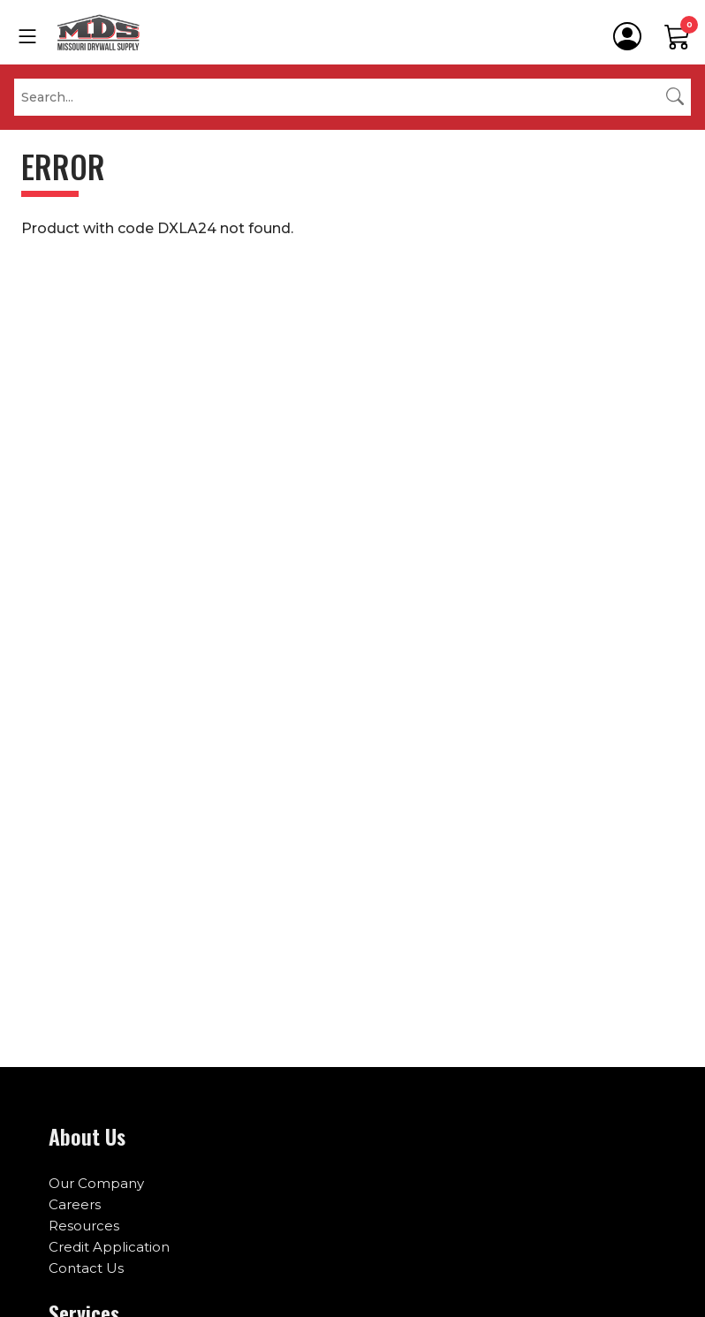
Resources (84, 1225)
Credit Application (109, 1246)
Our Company (96, 1183)
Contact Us (86, 1268)
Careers (75, 1204)
